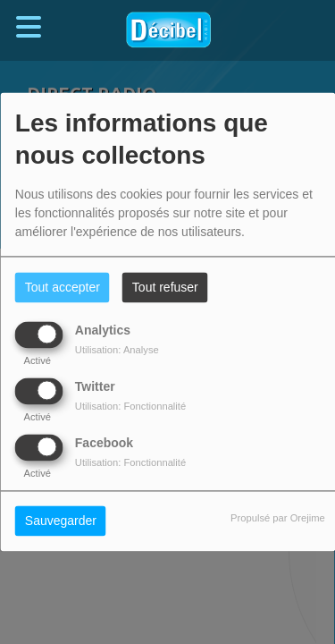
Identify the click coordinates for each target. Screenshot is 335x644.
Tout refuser (165, 288)
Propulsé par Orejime (277, 518)
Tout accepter (62, 288)
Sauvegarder (60, 521)
